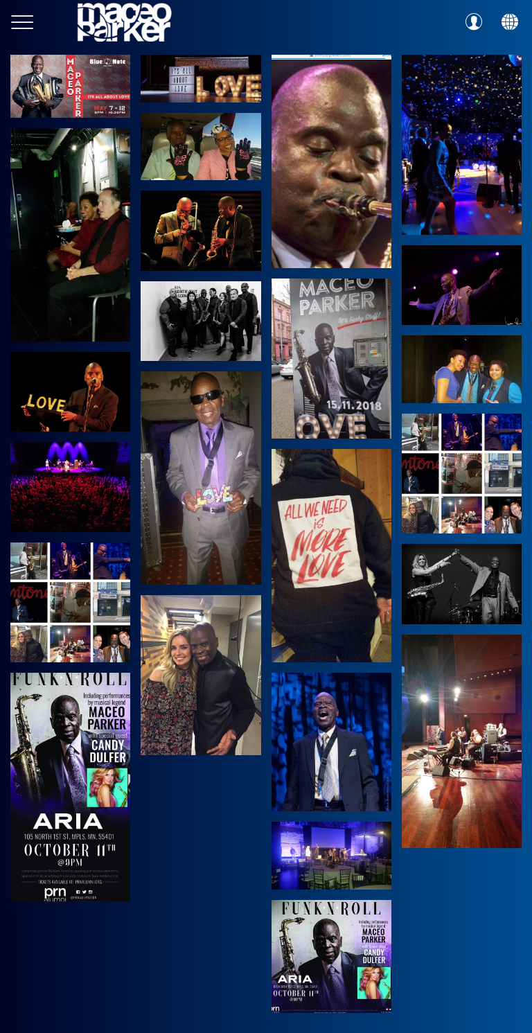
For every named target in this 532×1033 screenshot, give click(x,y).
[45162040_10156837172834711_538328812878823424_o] (200, 321)
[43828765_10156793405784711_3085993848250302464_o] (200, 478)
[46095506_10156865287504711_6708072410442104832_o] (200, 230)
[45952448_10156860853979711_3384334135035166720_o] (462, 369)
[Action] (509, 22)
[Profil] (473, 22)
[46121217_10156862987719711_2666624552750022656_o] (70, 392)
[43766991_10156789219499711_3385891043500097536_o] (331, 855)
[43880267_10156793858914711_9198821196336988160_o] (462, 473)
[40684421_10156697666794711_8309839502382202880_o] (462, 741)
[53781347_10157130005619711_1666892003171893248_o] (70, 86)
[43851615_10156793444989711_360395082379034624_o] (70, 602)
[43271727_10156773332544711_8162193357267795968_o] (200, 675)
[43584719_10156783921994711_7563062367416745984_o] (462, 584)
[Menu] (22, 22)
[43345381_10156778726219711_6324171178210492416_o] (70, 787)
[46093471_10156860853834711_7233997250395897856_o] (331, 555)
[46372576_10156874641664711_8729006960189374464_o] (462, 285)
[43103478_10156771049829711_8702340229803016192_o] (331, 956)
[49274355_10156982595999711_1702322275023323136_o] (462, 145)
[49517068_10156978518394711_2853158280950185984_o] (331, 161)
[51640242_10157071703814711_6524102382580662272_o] (200, 79)
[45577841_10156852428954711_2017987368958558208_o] (70, 487)
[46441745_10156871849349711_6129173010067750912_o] (331, 359)
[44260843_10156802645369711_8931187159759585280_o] (331, 742)
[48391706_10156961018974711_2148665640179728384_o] (200, 146)
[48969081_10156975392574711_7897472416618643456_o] (70, 235)
